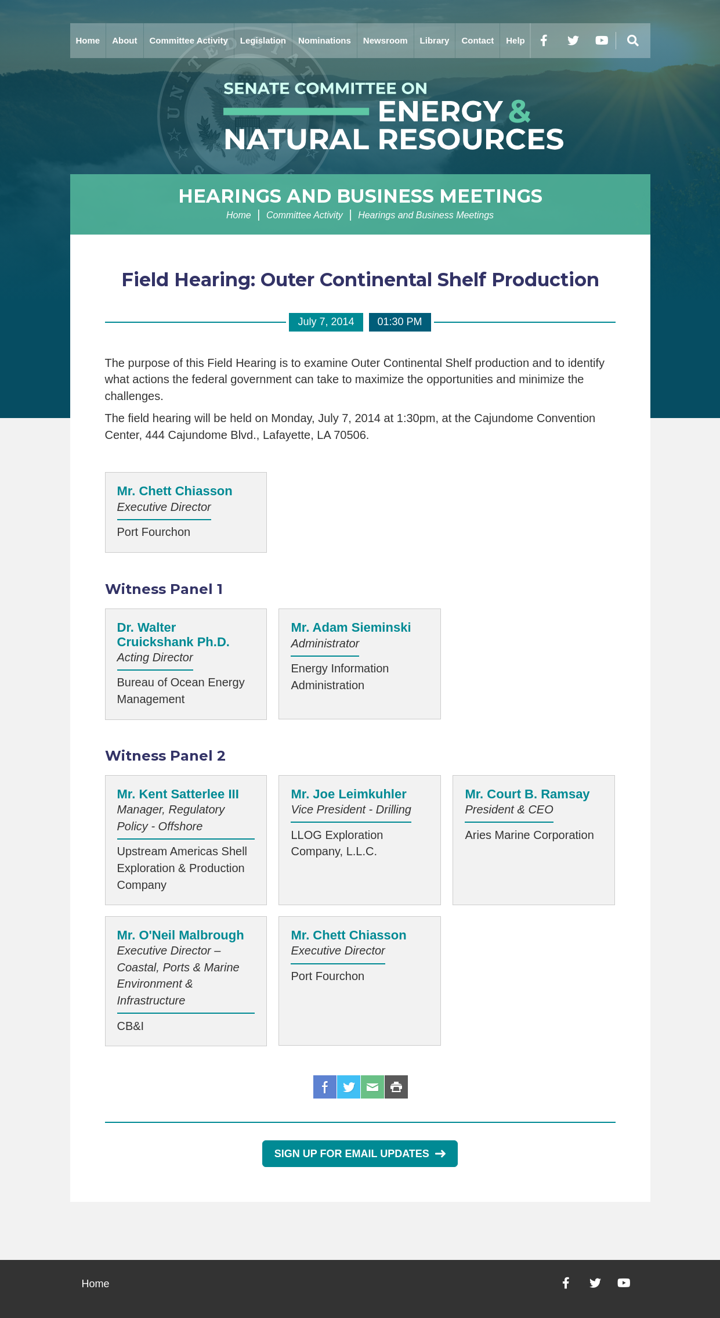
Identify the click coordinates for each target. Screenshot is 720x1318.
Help (515, 40)
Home (88, 40)
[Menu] (633, 40)
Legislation (263, 40)
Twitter (348, 1087)
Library (435, 40)
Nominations (324, 40)
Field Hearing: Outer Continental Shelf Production (360, 279)
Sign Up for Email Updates (360, 1154)
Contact (477, 40)
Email (372, 1087)
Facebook (325, 1087)
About (124, 40)
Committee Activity (189, 40)
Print (396, 1087)
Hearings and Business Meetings (360, 196)
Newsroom (385, 40)
